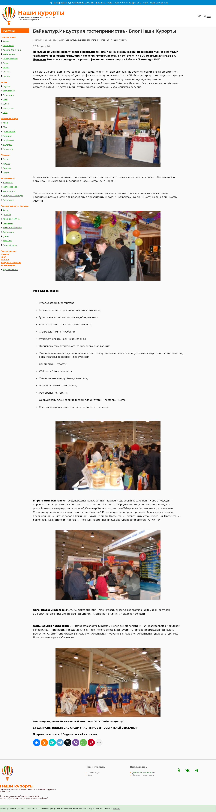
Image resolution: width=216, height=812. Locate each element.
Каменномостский (12, 228)
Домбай (7, 214)
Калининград (8, 265)
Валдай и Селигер (11, 262)
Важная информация (143, 775)
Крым (4, 82)
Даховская (8, 232)
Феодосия (8, 108)
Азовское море (9, 118)
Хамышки (7, 241)
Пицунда (7, 168)
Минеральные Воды (13, 196)
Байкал (5, 260)
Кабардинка (9, 54)
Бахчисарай (9, 91)
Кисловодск (9, 191)
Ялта (5, 112)
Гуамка (6, 236)
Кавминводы (8, 178)
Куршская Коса (10, 269)
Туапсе (6, 76)
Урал (3, 257)
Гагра (5, 159)
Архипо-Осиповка (12, 50)
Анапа (6, 41)
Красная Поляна (11, 219)
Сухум (6, 172)
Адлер (6, 67)
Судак (6, 104)
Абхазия (5, 155)
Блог (61, 40)
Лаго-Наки (8, 223)
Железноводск (10, 187)
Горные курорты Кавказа (14, 206)
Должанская (9, 131)
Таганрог (7, 136)
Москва (5, 254)
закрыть (116, 809)
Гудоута (6, 164)
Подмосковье (8, 251)
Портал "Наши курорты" (45, 40)
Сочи (5, 63)
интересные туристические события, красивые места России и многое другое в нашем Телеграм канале (109, 2)
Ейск (5, 127)
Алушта (6, 86)
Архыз (6, 210)
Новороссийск (10, 59)
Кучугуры (7, 145)
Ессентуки (8, 182)
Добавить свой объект (143, 773)
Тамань (6, 72)
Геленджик (8, 45)
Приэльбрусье (10, 245)
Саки (5, 99)
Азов (5, 123)
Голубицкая (8, 140)
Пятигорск (8, 200)
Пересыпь (8, 149)
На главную (94, 773)
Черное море (8, 37)
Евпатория (8, 95)
